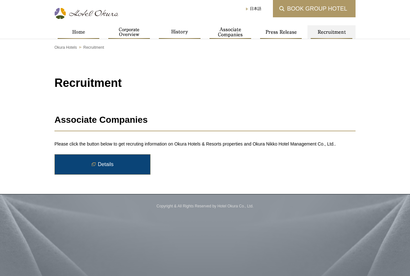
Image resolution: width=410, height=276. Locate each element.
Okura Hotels (65, 47)
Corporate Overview (129, 32)
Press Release (281, 32)
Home (78, 32)
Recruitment (332, 32)
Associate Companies (230, 32)
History (180, 32)
